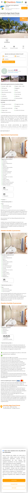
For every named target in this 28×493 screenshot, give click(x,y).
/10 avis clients (23, 19)
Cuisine (4, 199)
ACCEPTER (14, 480)
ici (3, 476)
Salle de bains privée (7, 201)
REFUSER (14, 488)
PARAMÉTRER (14, 484)
